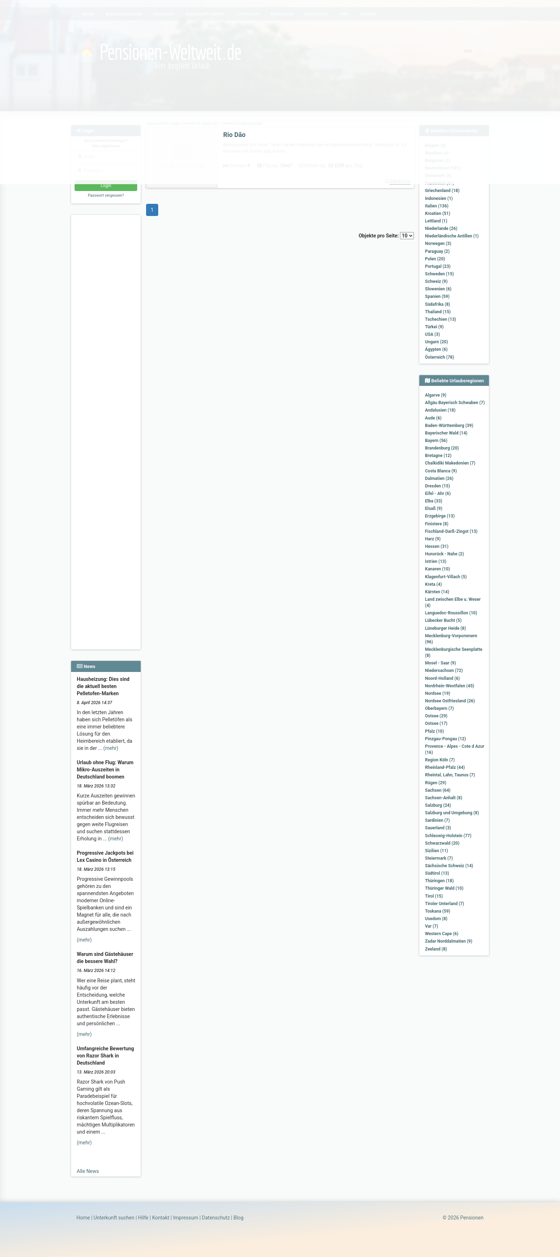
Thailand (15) (438, 311)
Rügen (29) (435, 782)
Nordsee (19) (437, 693)
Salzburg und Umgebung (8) (452, 812)
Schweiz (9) (436, 281)
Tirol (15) (434, 896)
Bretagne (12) (438, 455)
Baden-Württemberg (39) (449, 425)
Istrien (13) (435, 561)
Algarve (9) (435, 395)
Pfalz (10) (434, 731)
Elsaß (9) (433, 508)
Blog (239, 1218)
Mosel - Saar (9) (440, 663)
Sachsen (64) (437, 790)
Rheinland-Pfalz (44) (445, 767)
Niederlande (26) (441, 228)
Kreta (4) (433, 584)
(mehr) (110, 748)
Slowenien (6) (438, 288)
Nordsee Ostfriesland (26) (450, 700)
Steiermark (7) (439, 858)
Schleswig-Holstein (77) (448, 835)
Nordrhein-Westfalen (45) (449, 685)
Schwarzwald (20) (442, 843)
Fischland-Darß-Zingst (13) (451, 531)
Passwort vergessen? (106, 195)
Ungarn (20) (436, 341)
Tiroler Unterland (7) (444, 903)
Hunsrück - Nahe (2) (444, 553)
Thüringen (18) (439, 880)
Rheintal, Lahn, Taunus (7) (450, 774)
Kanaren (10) (437, 568)
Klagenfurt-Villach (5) (446, 576)
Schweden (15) (439, 273)
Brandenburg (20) (442, 448)
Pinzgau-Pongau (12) (445, 738)
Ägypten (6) (436, 349)
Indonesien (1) (439, 198)
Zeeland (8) (436, 949)
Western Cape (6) (441, 933)
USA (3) (432, 334)
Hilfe (143, 1218)
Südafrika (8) (437, 304)
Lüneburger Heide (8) (445, 628)
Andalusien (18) (440, 410)
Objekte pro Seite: (386, 235)
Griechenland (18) (442, 190)
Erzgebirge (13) (440, 516)
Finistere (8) (436, 523)
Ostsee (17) (436, 723)
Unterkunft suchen (114, 1218)
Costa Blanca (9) (441, 470)
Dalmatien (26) (439, 478)
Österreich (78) (439, 357)
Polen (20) (435, 258)
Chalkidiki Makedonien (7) (450, 463)
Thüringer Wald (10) (444, 888)
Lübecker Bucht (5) (443, 620)
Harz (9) (433, 538)
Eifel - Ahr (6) (438, 493)
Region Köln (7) (440, 759)
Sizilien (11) (436, 850)
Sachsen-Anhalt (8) (443, 797)
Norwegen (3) (438, 243)
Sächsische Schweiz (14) (449, 865)
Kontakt (160, 1218)
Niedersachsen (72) (444, 670)
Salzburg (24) (438, 805)
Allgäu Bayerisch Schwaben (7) (455, 402)
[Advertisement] (107, 325)
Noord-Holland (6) (442, 678)
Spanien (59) (437, 296)
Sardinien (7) (437, 820)
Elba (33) (433, 501)
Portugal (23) (438, 266)
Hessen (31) (437, 546)
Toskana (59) (437, 911)
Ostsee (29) (436, 715)
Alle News (88, 1171)
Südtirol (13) (437, 873)
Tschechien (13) (440, 319)
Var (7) (431, 926)
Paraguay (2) (437, 251)
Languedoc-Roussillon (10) (451, 612)
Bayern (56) (436, 440)
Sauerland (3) (438, 827)
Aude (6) (433, 418)
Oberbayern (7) (439, 708)
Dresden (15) (437, 485)
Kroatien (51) (437, 213)
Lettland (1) (436, 221)
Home (83, 1218)
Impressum (185, 1218)
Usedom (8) (436, 918)
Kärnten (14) (437, 591)
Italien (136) (437, 205)
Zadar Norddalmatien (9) (448, 941)
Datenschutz (216, 1218)
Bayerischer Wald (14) (446, 433)
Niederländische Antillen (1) (452, 236)
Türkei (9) (434, 326)
